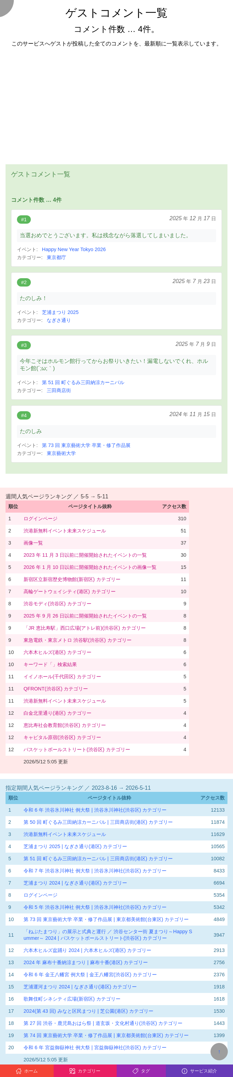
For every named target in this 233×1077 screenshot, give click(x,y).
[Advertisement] (116, 101)
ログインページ (40, 518)
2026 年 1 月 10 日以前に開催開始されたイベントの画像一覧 (90, 567)
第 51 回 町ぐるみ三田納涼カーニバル (83, 382)
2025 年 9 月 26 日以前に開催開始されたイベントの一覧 (85, 616)
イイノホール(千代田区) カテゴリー (62, 676)
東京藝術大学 (61, 453)
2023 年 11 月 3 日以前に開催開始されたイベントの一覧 (85, 555)
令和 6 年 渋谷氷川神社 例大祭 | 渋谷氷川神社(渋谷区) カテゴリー (95, 810)
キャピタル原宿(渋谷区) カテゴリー (62, 737)
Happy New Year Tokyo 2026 (74, 249)
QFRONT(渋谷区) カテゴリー (56, 688)
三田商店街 (59, 390)
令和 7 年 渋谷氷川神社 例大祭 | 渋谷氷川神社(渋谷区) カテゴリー (95, 870)
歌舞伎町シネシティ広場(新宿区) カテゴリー (72, 999)
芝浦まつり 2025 (60, 312)
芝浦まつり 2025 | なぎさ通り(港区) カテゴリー (75, 846)
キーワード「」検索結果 (50, 664)
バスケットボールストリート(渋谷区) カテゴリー (77, 749)
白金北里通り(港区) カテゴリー (57, 713)
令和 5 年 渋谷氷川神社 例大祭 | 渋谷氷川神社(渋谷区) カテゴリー (95, 907)
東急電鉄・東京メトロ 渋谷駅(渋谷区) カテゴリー (78, 640)
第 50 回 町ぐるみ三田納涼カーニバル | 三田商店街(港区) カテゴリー (98, 822)
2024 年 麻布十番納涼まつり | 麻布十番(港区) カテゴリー (86, 962)
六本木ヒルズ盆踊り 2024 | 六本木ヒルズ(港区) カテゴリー (87, 950)
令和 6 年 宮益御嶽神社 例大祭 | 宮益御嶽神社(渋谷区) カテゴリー (95, 1047)
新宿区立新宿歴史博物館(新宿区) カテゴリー (72, 579)
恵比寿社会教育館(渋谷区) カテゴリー (65, 725)
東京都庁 (56, 257)
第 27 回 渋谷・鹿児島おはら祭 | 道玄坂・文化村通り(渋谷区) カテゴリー (103, 1023)
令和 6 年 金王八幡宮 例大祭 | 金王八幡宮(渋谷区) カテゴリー (90, 974)
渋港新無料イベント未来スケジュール (65, 530)
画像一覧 (33, 543)
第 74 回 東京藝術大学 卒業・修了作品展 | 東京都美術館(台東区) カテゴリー (106, 1035)
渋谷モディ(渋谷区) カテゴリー (57, 603)
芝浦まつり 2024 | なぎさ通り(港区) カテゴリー (75, 883)
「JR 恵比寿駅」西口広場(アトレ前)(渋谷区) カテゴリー (85, 628)
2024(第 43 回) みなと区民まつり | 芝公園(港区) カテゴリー (88, 1011)
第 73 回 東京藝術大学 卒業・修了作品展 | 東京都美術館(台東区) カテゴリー (106, 919)
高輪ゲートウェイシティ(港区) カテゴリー (70, 591)
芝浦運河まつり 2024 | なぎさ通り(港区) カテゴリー (80, 986)
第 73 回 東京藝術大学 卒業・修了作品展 (86, 445)
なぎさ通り (59, 320)
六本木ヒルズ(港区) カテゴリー (57, 652)
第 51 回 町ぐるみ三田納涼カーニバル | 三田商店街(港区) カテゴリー (98, 858)
